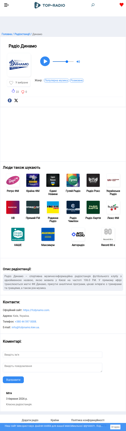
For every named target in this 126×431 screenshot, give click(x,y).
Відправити (13, 379)
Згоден (115, 427)
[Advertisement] (63, 24)
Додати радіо (30, 420)
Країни (55, 420)
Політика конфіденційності (87, 420)
